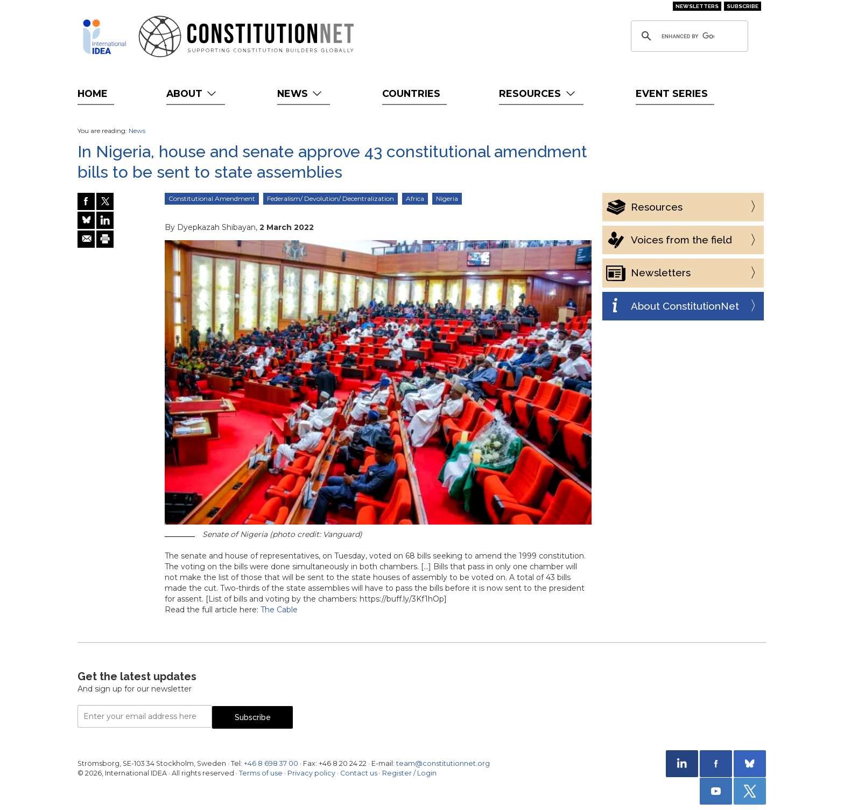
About (192, 93)
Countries (411, 93)
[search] (688, 36)
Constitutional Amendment (211, 198)
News (300, 93)
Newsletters (697, 6)
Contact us (358, 773)
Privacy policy (311, 773)
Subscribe (742, 6)
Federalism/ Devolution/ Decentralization (330, 198)
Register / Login (409, 773)
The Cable (279, 610)
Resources (538, 93)
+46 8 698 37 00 (271, 763)
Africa (415, 198)
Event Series (672, 93)
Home (93, 93)
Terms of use (261, 773)
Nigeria (447, 198)
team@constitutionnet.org (443, 763)
